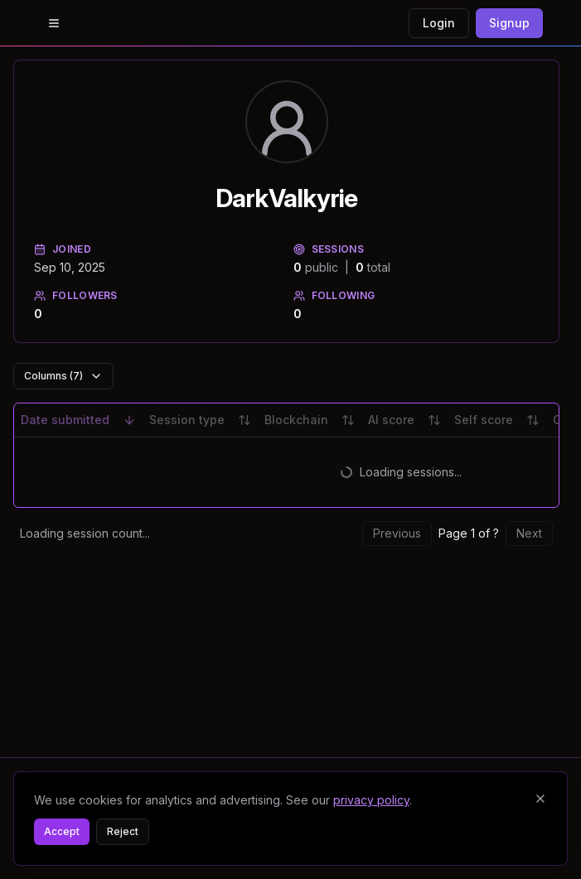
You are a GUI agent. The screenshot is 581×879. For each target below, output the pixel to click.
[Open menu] (54, 23)
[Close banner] (540, 798)
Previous (397, 533)
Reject (122, 831)
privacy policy (371, 800)
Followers (76, 295)
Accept (62, 831)
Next (529, 533)
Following (334, 295)
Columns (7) (63, 376)
